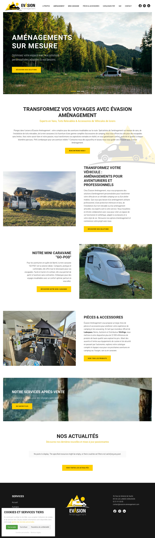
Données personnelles (22, 532)
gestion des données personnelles (23, 522)
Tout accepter (12, 527)
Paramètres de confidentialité (40, 527)
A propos (15, 504)
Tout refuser (23, 527)
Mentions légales (36, 532)
